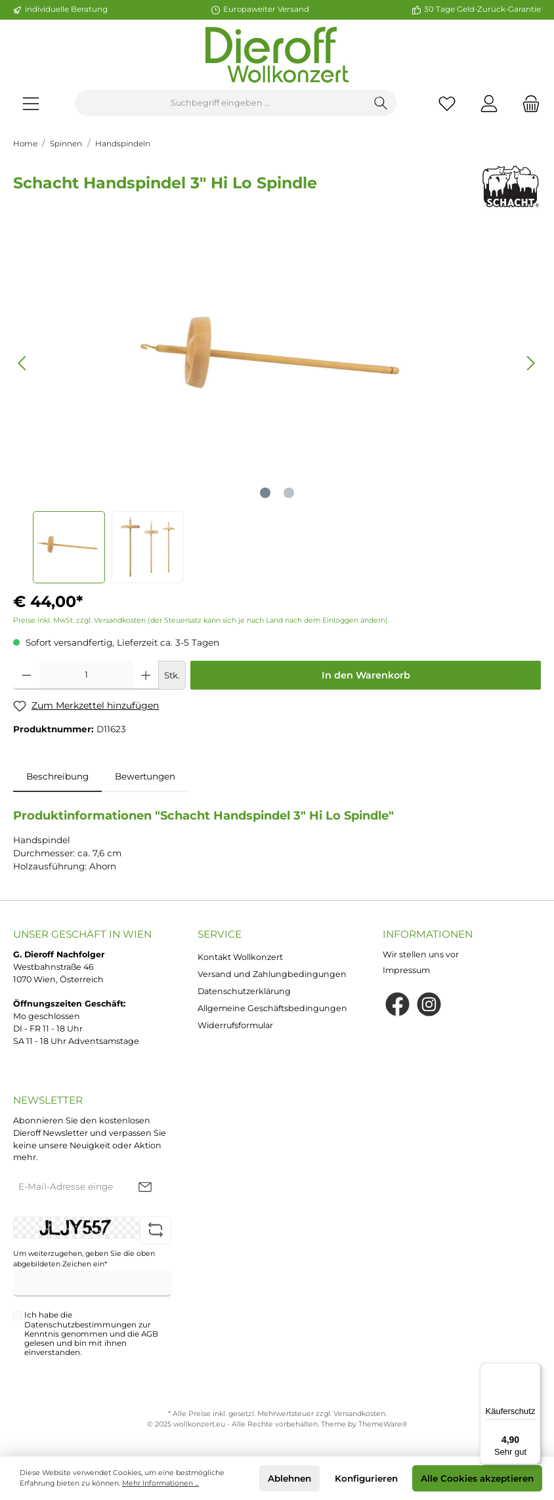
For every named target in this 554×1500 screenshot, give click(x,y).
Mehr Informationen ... (160, 1483)
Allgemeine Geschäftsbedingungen (272, 1008)
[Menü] (31, 103)
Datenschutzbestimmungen (80, 1324)
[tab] (57, 776)
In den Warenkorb (366, 675)
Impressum (406, 970)
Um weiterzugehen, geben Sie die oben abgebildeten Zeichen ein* (84, 1258)
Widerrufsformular (235, 1025)
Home (25, 143)
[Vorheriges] (23, 363)
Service (220, 934)
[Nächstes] (530, 363)
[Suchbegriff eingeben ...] (220, 103)
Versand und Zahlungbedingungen (272, 974)
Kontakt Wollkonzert (240, 957)
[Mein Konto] (489, 103)
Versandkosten (359, 1413)
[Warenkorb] (527, 103)
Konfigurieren (366, 1478)
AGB (149, 1334)
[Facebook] (397, 1004)
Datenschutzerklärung (244, 991)
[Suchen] (381, 103)
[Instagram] (429, 1004)
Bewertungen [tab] (145, 776)
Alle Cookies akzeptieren (477, 1478)
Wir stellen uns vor (421, 954)
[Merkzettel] (447, 103)
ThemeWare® (383, 1424)
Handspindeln (122, 143)
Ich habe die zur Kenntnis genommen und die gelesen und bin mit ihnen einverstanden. (91, 1333)
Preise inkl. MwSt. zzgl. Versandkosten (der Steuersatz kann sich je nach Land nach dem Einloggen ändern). (201, 620)
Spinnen (66, 143)
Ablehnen (289, 1478)
